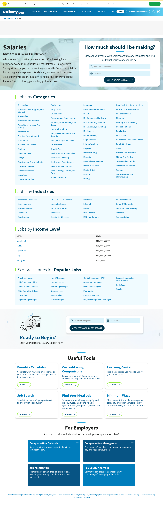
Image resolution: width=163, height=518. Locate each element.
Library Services (91, 145)
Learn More (113, 4)
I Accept (155, 4)
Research (11, 18)
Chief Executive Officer (28, 286)
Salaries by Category (46, 500)
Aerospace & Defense (28, 203)
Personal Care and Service (128, 112)
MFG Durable (89, 216)
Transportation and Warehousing (125, 181)
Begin (24, 390)
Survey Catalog (70, 11)
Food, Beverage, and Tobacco (64, 142)
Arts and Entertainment (29, 137)
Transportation (123, 221)
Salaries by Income (62, 500)
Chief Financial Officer (28, 291)
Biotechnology (25, 155)
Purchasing (121, 134)
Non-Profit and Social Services (126, 106)
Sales (118, 152)
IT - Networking (90, 136)
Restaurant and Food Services (130, 143)
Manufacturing (90, 154)
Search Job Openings (135, 500)
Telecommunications (126, 171)
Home (4, 18)
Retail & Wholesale (125, 207)
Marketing (88, 159)
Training (120, 175)
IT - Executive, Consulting (95, 127)
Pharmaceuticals (124, 117)
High (19, 260)
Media (86, 212)
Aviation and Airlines (28, 146)
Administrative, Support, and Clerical (32, 111)
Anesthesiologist (26, 282)
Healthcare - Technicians (62, 169)
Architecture (24, 133)
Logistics (87, 150)
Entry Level (56, 109)
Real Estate (121, 139)
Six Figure (21, 264)
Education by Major (151, 500)
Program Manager (91, 300)
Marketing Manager (60, 291)
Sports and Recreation (127, 166)
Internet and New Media (94, 109)
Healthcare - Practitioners (63, 164)
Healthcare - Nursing (60, 160)
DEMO (120, 11)
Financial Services (59, 130)
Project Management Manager (97, 304)
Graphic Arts (56, 151)
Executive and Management (64, 118)
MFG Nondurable (91, 221)
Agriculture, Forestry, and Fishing (30, 127)
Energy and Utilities (27, 182)
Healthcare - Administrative (64, 155)
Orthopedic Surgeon (93, 291)
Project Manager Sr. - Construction (126, 283)
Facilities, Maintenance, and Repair (64, 124)
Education (23, 178)
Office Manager (58, 304)
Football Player (58, 286)
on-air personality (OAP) (95, 282)
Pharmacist (88, 295)
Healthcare (56, 216)
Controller (23, 300)
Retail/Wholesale (124, 148)
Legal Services (90, 141)
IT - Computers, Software (95, 123)
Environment (57, 114)
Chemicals (23, 216)
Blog (112, 11)
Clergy (21, 160)
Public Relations (124, 130)
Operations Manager (93, 286)
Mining (86, 181)
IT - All (86, 114)
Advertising (23, 117)
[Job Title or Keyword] (119, 66)
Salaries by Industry (77, 500)
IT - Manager (89, 132)
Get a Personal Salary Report (88, 333)
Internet (87, 207)
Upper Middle (22, 254)
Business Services (26, 212)
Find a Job (102, 11)
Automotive (23, 142)
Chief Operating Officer (29, 295)
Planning (120, 121)
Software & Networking (127, 212)
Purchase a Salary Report (28, 500)
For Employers (51, 11)
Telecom (120, 216)
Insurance (88, 105)
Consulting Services (27, 169)
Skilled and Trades (125, 161)
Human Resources (59, 180)
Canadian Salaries (10, 500)
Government (56, 146)
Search (114, 390)
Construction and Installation (32, 164)
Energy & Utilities (59, 207)
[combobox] (118, 73)
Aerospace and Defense (29, 121)
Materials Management (94, 163)
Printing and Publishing (127, 126)
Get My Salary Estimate (120, 79)
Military (87, 177)
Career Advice (105, 500)
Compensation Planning (138, 12)
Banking (22, 151)
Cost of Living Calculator (81, 502)
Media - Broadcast (92, 168)
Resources (87, 11)
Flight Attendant (58, 282)
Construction (24, 221)
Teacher (120, 293)
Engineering (56, 105)
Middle (20, 250)
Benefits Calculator (119, 500)
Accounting (23, 105)
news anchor (57, 300)
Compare (70, 390)
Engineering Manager (28, 304)
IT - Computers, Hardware (95, 118)
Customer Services (27, 173)
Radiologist (121, 289)
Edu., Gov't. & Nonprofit (62, 203)
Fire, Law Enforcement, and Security (64, 136)
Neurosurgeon (57, 295)
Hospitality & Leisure (61, 221)
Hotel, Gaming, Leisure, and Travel (64, 174)
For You (36, 11)
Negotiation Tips (92, 500)
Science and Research (126, 157)
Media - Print (89, 172)
